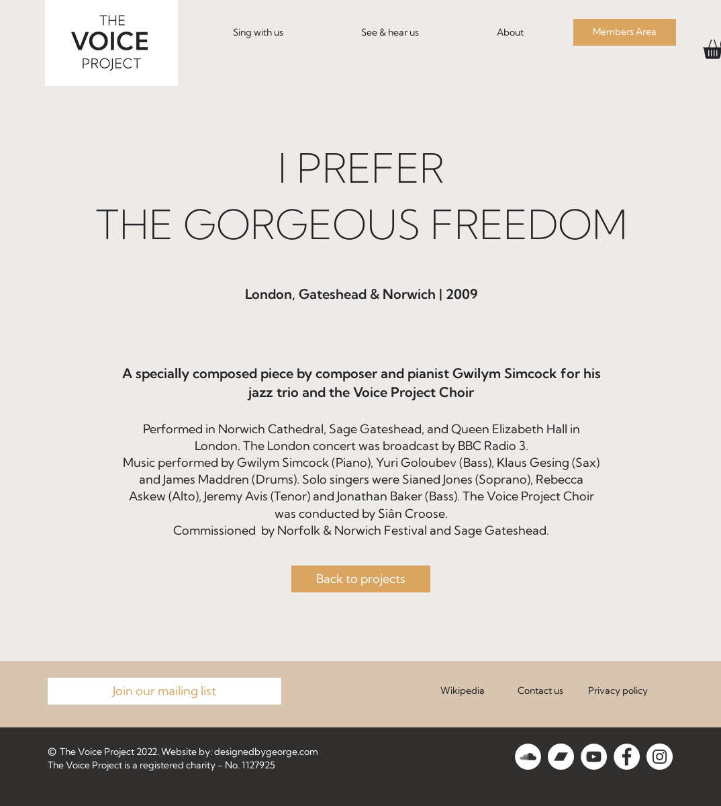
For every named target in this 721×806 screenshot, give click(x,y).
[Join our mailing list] (164, 691)
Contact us (540, 690)
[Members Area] (624, 32)
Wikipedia (462, 690)
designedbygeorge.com (266, 752)
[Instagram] (659, 757)
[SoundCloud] (528, 757)
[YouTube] (594, 757)
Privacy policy (618, 690)
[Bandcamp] (561, 757)
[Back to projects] (360, 579)
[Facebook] (627, 757)
